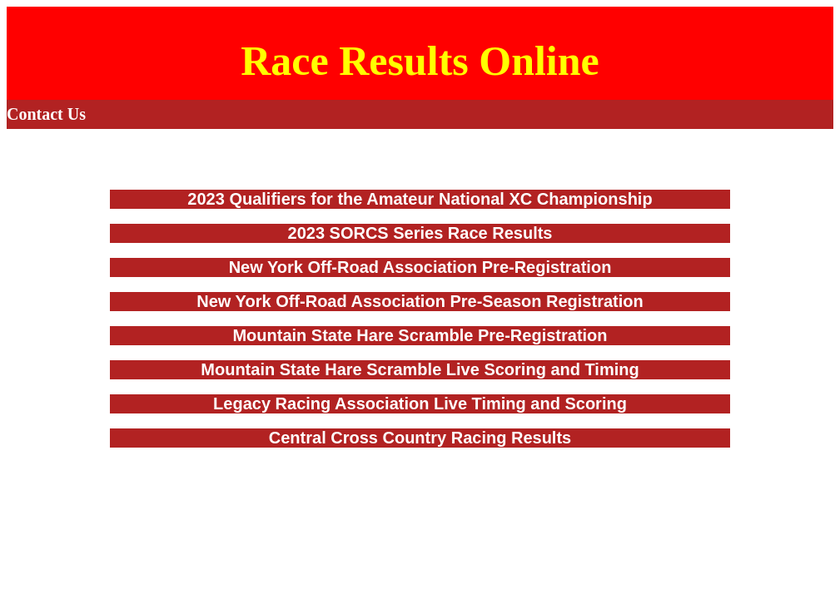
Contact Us (46, 114)
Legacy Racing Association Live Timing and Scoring (420, 403)
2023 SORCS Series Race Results (420, 233)
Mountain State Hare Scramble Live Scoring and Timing (420, 369)
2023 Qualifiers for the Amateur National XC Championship (419, 199)
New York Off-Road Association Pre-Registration (420, 267)
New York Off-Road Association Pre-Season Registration (419, 301)
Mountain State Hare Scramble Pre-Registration (419, 335)
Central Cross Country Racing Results (420, 437)
